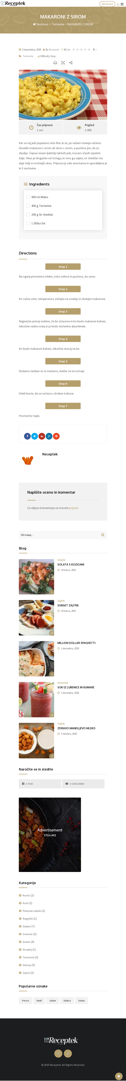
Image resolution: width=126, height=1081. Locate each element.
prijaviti (73, 508)
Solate (61, 559)
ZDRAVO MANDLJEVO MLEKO (76, 728)
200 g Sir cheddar (42, 214)
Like (65, 49)
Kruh (25, 903)
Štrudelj (27, 949)
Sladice (27, 926)
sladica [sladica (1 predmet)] (67, 1000)
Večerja (27, 965)
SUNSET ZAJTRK (68, 605)
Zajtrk (61, 600)
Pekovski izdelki (32, 911)
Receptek (54, 49)
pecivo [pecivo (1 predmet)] (25, 1000)
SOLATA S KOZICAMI (70, 564)
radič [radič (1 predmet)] (39, 1000)
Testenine (57, 24)
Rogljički (28, 918)
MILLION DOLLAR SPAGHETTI (76, 643)
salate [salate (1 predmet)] (53, 1000)
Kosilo (26, 895)
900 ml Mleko (39, 197)
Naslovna (40, 24)
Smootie (62, 682)
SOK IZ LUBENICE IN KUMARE (75, 687)
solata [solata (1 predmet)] (81, 1000)
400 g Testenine (41, 206)
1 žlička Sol (38, 223)
